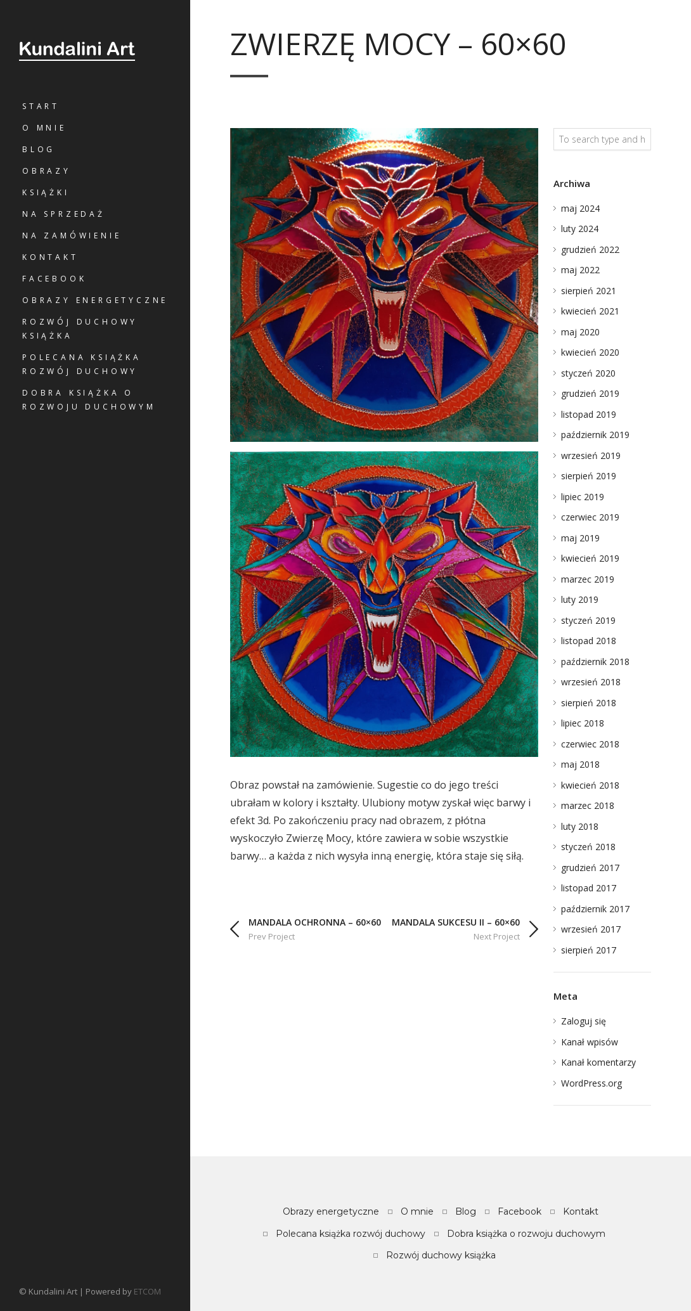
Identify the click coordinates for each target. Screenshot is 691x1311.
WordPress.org (591, 1083)
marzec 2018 (587, 805)
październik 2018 (595, 662)
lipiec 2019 (582, 497)
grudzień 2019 (590, 393)
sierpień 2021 (588, 291)
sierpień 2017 (588, 950)
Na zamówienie (71, 235)
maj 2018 (580, 764)
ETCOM (147, 1291)
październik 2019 (595, 435)
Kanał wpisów (589, 1042)
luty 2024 (579, 229)
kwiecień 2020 (590, 352)
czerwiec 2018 (590, 744)
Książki (46, 192)
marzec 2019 (587, 579)
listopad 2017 (588, 888)
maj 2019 (580, 538)
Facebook (54, 278)
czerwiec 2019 (590, 517)
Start (41, 106)
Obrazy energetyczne (95, 300)
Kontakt (50, 257)
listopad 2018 (588, 641)
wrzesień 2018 (591, 682)
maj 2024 (580, 208)
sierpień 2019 (588, 476)
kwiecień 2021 (590, 311)
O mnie (44, 127)
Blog (38, 149)
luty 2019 (579, 599)
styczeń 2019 (588, 620)
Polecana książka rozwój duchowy (81, 364)
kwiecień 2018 (590, 785)
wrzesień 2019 (591, 455)
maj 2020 (580, 332)
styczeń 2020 (588, 373)
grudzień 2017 (590, 868)
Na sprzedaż (63, 214)
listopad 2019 (588, 414)
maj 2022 (580, 270)
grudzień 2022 (590, 249)
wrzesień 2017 (591, 929)
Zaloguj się (583, 1021)
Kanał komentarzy (598, 1062)
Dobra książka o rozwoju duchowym (89, 399)
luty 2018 (579, 826)
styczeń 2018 (588, 847)
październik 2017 (595, 909)
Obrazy (46, 170)
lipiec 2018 (582, 723)
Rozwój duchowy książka (80, 328)
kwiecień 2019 (590, 558)
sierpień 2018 (588, 703)
